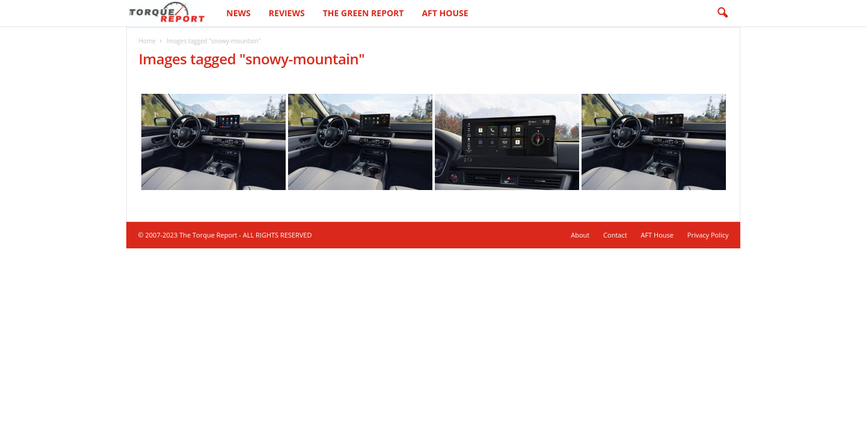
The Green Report (363, 13)
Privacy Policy (708, 234)
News (238, 13)
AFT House (445, 13)
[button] (722, 13)
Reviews (287, 13)
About (580, 234)
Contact (615, 234)
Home (147, 41)
